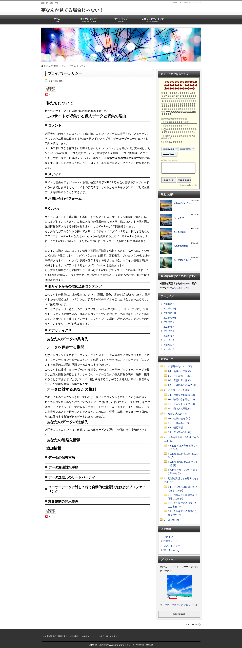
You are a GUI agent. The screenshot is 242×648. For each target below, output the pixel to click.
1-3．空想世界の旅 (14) (180, 380)
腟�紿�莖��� (174, 142)
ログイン (168, 536)
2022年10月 (170, 317)
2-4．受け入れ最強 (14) (180, 408)
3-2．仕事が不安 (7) (178, 423)
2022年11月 (170, 313)
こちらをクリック (181, 287)
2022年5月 (169, 340)
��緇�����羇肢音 (177, 121)
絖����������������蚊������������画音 (179, 130)
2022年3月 (169, 349)
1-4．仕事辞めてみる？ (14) (182, 385)
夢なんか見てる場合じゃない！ (72, 10)
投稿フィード (171, 541)
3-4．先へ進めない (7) (179, 432)
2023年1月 (169, 304)
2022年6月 (169, 336)
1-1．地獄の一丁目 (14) (180, 371)
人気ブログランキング (153, 19)
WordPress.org (171, 550)
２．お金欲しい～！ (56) (177, 390)
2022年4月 (169, 345)
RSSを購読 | (185, 2)
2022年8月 (169, 326)
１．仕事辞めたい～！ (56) (178, 366)
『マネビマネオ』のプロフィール (180, 605)
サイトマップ (196, 2)
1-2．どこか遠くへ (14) (180, 375)
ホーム (175, 2)
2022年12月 (170, 308)
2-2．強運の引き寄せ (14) (181, 399)
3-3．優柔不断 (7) (177, 427)
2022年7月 (169, 331)
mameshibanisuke (189, 185)
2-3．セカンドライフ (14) (181, 404)
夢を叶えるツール (89, 19)
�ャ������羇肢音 (177, 125)
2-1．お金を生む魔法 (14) (181, 395)
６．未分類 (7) (171, 519)
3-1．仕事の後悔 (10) (179, 418)
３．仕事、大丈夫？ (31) (177, 413)
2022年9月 (169, 322)
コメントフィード (173, 545)
